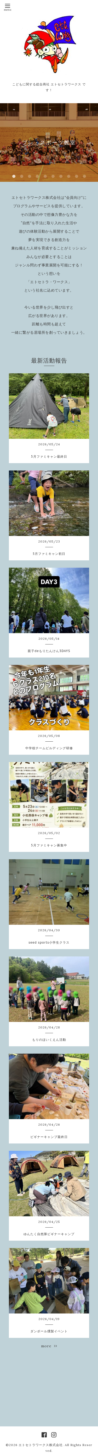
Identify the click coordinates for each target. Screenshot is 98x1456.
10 (84, 176)
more (49, 1346)
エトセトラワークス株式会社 (41, 1445)
